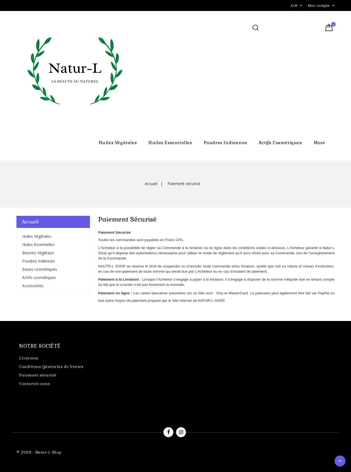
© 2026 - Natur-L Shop (39, 452)
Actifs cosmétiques (280, 143)
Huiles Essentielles (170, 143)
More (319, 143)
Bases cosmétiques (39, 269)
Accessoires (32, 285)
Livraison (28, 358)
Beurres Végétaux (38, 252)
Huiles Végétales (118, 143)
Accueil (30, 222)
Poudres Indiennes (225, 143)
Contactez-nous (34, 383)
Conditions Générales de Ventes (51, 366)
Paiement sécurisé (37, 375)
